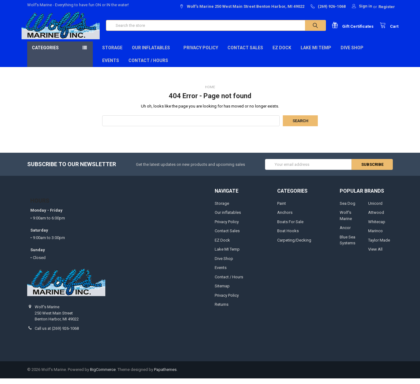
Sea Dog (347, 209)
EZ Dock (281, 53)
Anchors (284, 218)
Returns (221, 310)
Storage (112, 53)
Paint (281, 209)
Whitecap (376, 227)
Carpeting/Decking (294, 245)
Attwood (376, 218)
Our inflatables (153, 53)
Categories (45, 53)
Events (110, 66)
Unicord (375, 209)
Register (386, 6)
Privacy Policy (200, 53)
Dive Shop (354, 53)
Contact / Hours (148, 66)
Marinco (375, 236)
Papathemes (165, 375)
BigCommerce (103, 375)
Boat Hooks (288, 236)
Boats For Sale (290, 227)
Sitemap (222, 291)
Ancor (345, 233)
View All (375, 254)
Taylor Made (379, 245)
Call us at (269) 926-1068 (57, 334)
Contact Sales (245, 53)
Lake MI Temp (316, 53)
